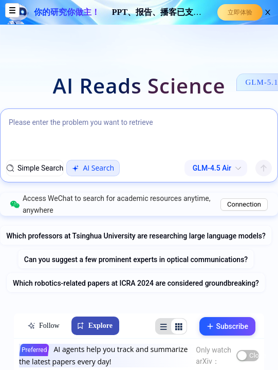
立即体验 (240, 12)
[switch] (247, 355)
